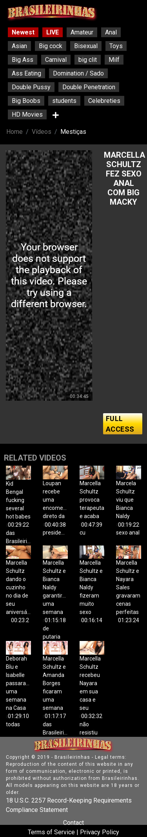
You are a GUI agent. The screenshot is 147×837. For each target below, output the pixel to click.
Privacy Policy (99, 832)
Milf (114, 59)
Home (14, 131)
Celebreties (104, 100)
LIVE (52, 32)
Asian (19, 46)
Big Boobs (26, 100)
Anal (111, 32)
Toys (116, 46)
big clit (87, 59)
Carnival (56, 59)
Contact (73, 822)
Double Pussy (31, 87)
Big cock (50, 46)
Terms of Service (51, 832)
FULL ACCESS (120, 423)
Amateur (82, 32)
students (64, 100)
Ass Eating (26, 73)
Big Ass (22, 59)
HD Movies (27, 114)
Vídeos (41, 131)
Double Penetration (88, 87)
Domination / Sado (78, 73)
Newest (23, 32)
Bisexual (86, 46)
